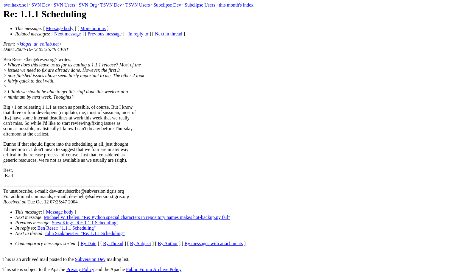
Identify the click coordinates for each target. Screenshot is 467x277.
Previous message (105, 33)
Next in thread (168, 33)
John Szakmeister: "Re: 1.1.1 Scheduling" (84, 233)
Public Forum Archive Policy (153, 269)
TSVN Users (137, 4)
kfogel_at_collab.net (39, 43)
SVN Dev (40, 4)
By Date (88, 243)
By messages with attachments (214, 243)
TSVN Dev (111, 4)
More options (93, 28)
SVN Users (64, 4)
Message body (60, 28)
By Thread (113, 243)
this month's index (236, 4)
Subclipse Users (200, 4)
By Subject (140, 243)
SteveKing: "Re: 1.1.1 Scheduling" (85, 222)
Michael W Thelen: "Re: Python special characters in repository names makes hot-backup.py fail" (137, 217)
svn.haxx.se (15, 4)
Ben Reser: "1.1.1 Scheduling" (67, 228)
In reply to (138, 33)
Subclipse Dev (167, 4)
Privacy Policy (80, 269)
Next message (67, 33)
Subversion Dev (90, 259)
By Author (168, 243)
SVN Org (88, 4)
